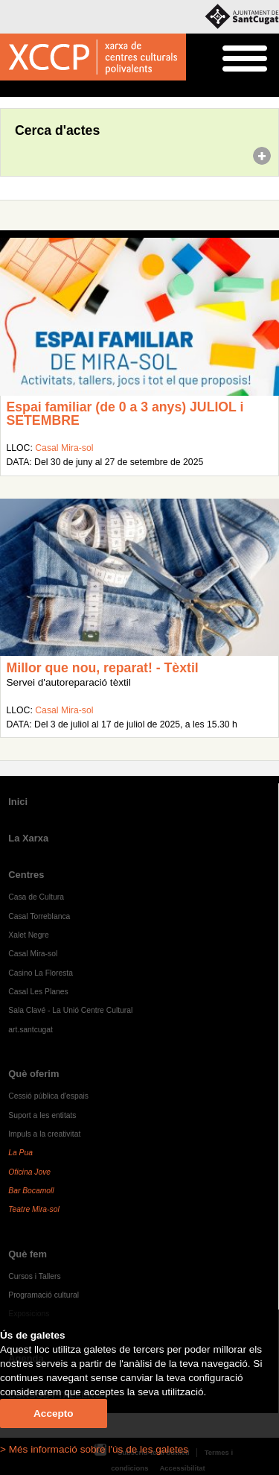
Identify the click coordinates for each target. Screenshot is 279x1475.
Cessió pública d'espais (48, 1096)
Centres (26, 874)
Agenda (40, 89)
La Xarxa (28, 838)
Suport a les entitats (42, 1115)
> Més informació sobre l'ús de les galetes (94, 1449)
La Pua (20, 1153)
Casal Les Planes (38, 992)
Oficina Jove (29, 1172)
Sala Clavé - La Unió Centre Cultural (70, 1010)
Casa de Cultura (36, 897)
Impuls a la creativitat (44, 1134)
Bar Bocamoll (31, 1191)
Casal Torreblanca (39, 916)
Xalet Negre (28, 935)
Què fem (27, 1254)
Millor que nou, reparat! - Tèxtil (103, 667)
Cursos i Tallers (34, 1276)
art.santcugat (30, 1030)
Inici (8, 89)
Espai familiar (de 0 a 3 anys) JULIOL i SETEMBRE (125, 413)
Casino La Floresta (40, 973)
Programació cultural (43, 1295)
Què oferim (33, 1073)
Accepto (53, 1413)
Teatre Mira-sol (34, 1209)
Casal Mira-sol (64, 448)
